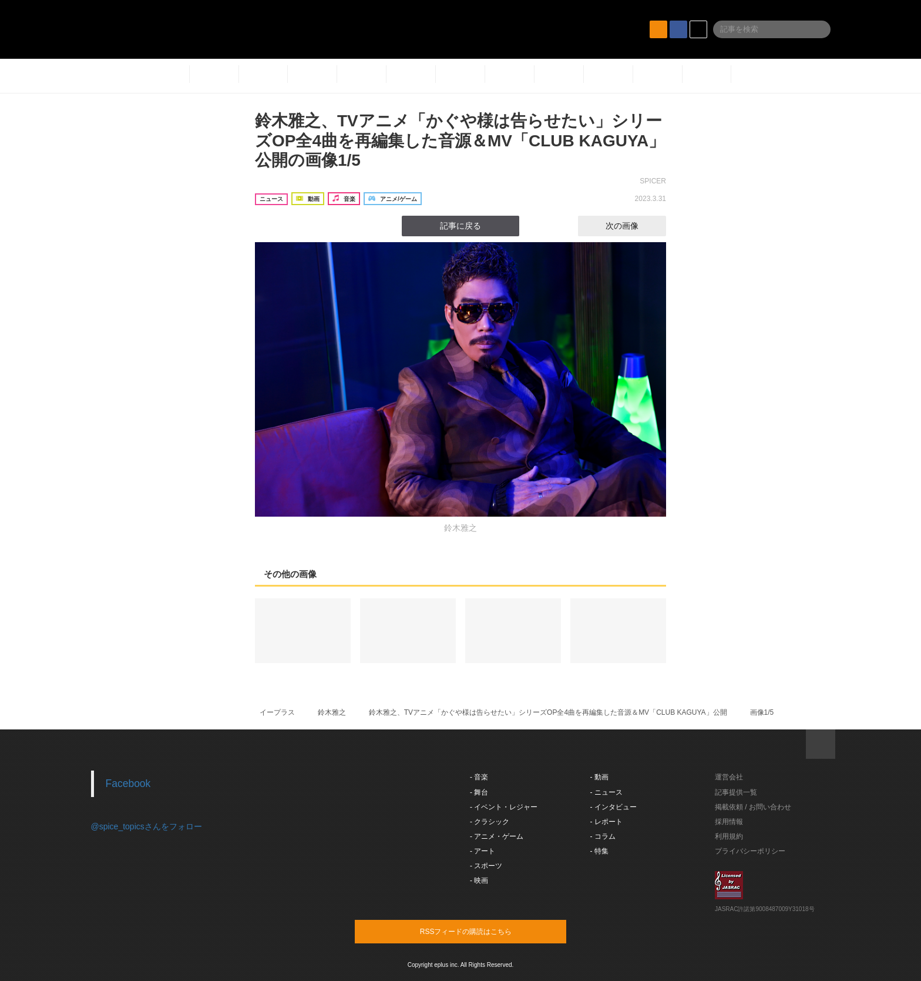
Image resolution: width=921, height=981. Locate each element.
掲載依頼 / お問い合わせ (753, 807)
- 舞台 (479, 792)
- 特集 (599, 851)
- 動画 (599, 777)
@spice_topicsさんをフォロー (146, 826)
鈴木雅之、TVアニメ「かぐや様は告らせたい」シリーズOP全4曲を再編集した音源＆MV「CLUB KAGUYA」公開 (548, 712)
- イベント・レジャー (503, 807)
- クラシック (489, 822)
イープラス (277, 712)
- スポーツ (486, 866)
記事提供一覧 (736, 792)
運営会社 (729, 777)
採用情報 (729, 822)
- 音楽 (479, 777)
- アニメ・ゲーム (496, 836)
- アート (482, 851)
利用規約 (729, 836)
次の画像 (633, 225)
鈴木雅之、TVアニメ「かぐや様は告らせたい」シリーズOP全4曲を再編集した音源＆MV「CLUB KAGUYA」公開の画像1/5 (460, 140)
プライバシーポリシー (750, 851)
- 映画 (479, 880)
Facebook (128, 783)
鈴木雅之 (332, 712)
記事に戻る (460, 225)
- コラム (603, 836)
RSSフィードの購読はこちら (483, 931)
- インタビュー (613, 807)
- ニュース (606, 792)
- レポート (606, 822)
